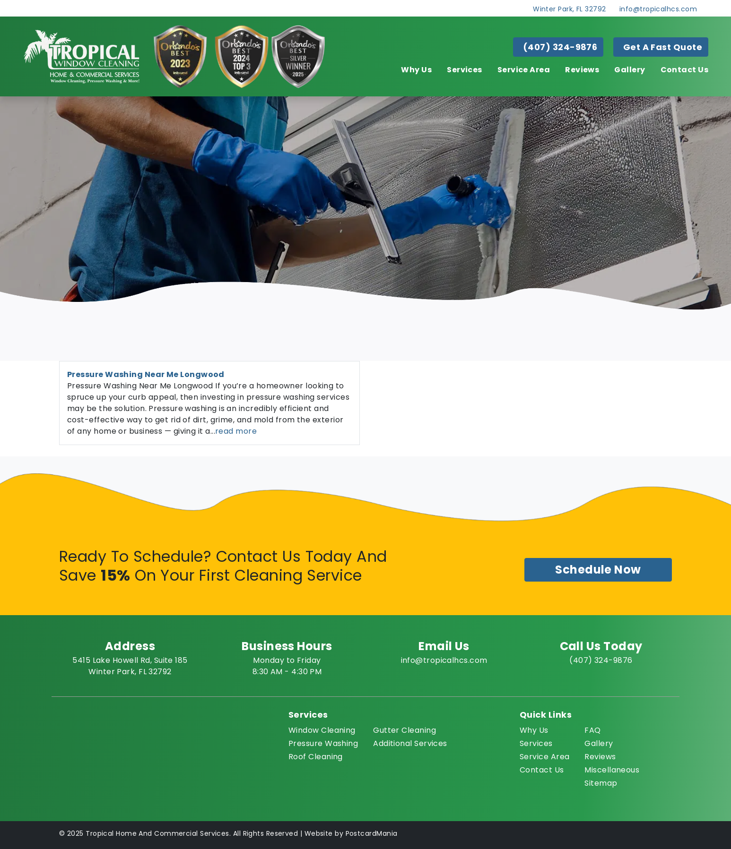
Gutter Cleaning (404, 730)
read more (236, 431)
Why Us (416, 69)
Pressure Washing (323, 743)
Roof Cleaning (315, 756)
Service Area (523, 69)
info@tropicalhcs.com (658, 9)
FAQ (592, 730)
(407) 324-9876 (560, 47)
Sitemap (600, 783)
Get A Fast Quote (662, 47)
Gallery (629, 69)
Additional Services (410, 743)
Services (464, 69)
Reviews (582, 69)
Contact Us (685, 69)
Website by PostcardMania (351, 833)
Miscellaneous (611, 769)
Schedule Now (598, 569)
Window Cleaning (322, 730)
